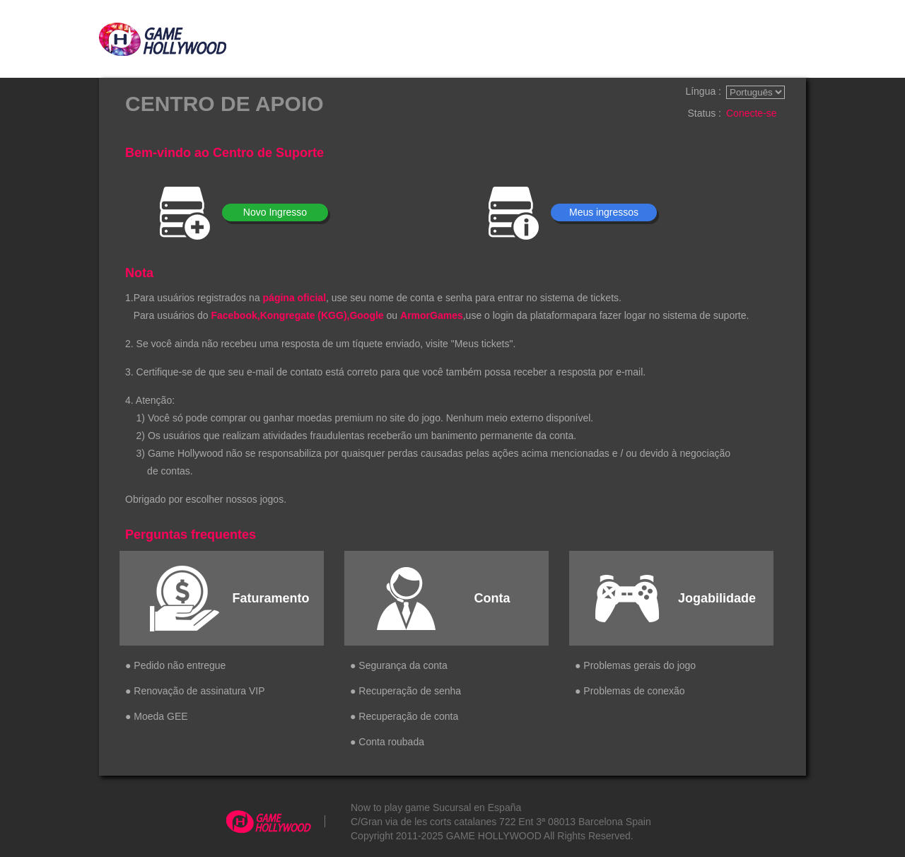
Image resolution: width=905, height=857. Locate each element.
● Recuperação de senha (405, 690)
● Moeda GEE (156, 716)
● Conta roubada (387, 741)
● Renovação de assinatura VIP (195, 690)
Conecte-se (751, 113)
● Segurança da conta (399, 665)
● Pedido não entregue (175, 665)
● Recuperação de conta (404, 716)
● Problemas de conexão (630, 690)
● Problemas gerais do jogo (635, 665)
